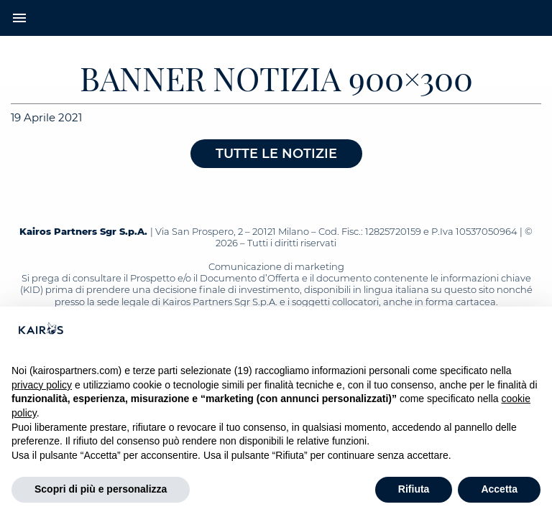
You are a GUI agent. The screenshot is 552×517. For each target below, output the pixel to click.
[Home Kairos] (276, 18)
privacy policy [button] (42, 385)
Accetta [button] (499, 489)
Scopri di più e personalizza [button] (100, 489)
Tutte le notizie (276, 154)
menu (19, 18)
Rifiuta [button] (414, 489)
